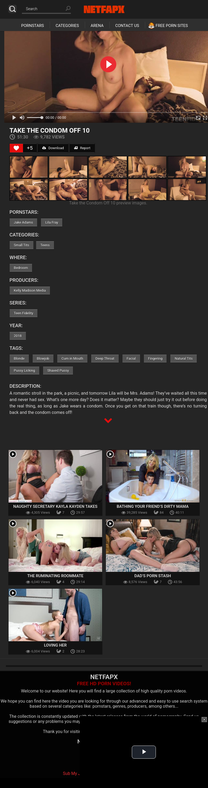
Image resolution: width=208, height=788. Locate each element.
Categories (67, 25)
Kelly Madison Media (30, 290)
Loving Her (55, 645)
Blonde (19, 359)
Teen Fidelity (23, 313)
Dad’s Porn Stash (152, 575)
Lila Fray (51, 222)
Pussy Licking (24, 371)
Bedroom (21, 268)
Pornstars (32, 25)
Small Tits (21, 245)
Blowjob (43, 359)
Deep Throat (104, 359)
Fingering (155, 359)
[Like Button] (16, 148)
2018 (18, 336)
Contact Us (127, 25)
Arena (97, 25)
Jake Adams (23, 222)
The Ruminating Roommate (55, 575)
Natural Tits (183, 359)
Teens (45, 245)
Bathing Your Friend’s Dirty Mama (153, 506)
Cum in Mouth (72, 359)
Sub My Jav (74, 773)
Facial (131, 359)
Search (12, 9)
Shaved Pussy (58, 371)
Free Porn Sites (172, 25)
